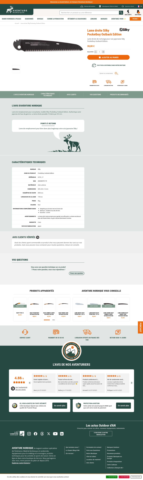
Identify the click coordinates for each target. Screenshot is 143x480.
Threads (42, 434)
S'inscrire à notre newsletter (101, 434)
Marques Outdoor (113, 447)
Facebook (35, 434)
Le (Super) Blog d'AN (72, 450)
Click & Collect (91, 456)
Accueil (17, 23)
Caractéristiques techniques (48, 95)
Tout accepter (112, 477)
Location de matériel (93, 459)
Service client (25, 338)
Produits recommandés (119, 95)
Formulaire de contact (93, 447)
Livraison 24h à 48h (108, 85)
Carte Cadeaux (112, 465)
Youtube (55, 434)
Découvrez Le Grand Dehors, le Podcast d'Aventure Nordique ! (71, 2)
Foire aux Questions (93, 450)
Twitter (48, 434)
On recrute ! (70, 453)
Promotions (111, 450)
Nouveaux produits (113, 453)
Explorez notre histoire (21, 463)
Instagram (29, 434)
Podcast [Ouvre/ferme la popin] (140, 327)
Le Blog (17, 434)
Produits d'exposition (114, 461)
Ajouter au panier (110, 57)
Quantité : (90, 52)
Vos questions (95, 95)
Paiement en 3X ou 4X (94, 85)
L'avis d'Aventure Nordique (24, 95)
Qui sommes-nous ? (72, 447)
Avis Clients (71, 95)
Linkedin (61, 434)
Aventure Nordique (22, 448)
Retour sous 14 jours (122, 85)
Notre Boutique (91, 453)
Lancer (121, 13)
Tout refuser (124, 477)
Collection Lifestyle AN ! (115, 468)
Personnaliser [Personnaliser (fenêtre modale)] (136, 477)
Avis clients (90, 463)
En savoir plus (59, 405)
